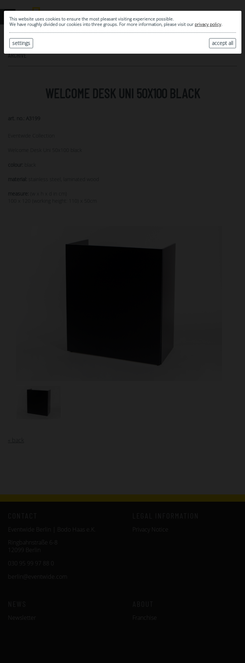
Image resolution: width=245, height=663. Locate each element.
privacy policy (208, 24)
